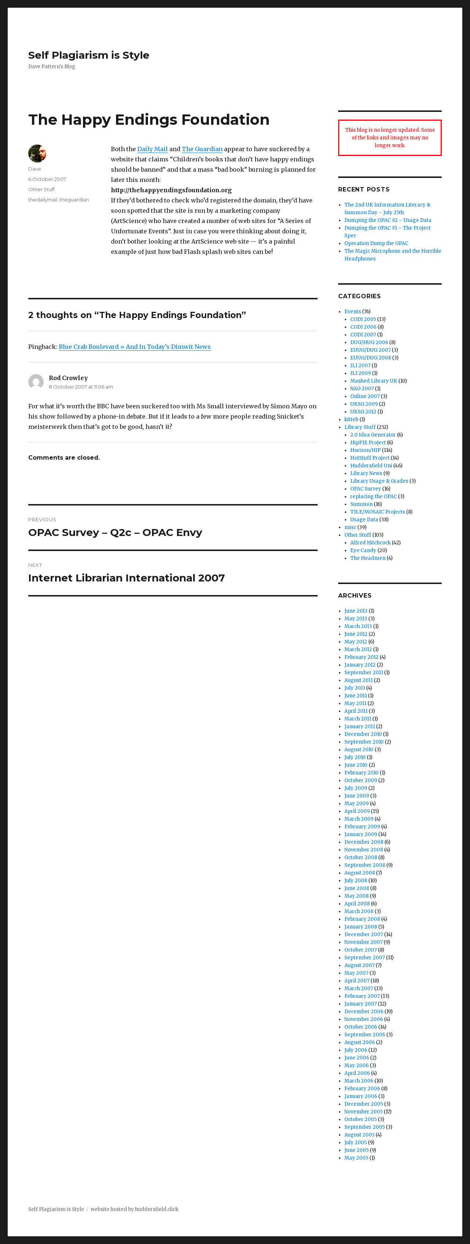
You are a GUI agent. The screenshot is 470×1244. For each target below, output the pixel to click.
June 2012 (356, 634)
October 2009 (360, 780)
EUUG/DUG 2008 (370, 358)
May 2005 (356, 1158)
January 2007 (360, 1004)
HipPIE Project (368, 442)
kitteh (351, 419)
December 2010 (363, 734)
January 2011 (359, 726)
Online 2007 (365, 396)
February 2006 (362, 1089)
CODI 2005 (363, 319)
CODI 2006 (363, 327)
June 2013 (356, 611)
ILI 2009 (360, 373)
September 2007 (364, 958)
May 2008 (356, 896)
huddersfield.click (156, 1209)
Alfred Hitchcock (370, 543)
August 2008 (359, 873)
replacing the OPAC (373, 496)
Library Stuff (360, 427)
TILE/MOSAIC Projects (377, 512)
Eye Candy (363, 550)
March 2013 (358, 626)
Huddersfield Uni (371, 466)
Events (352, 312)
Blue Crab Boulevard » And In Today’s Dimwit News (135, 346)
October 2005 (360, 1119)
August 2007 (359, 965)
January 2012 (360, 665)
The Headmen (368, 558)
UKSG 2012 (363, 412)
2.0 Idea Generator (373, 435)
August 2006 (359, 1042)
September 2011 (363, 673)
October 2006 (360, 1027)
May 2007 (356, 973)
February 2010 (361, 773)
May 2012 (355, 642)
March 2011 (357, 719)
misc (350, 527)
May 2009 (356, 803)
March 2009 (358, 819)
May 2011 (355, 703)
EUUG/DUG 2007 (370, 350)
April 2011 (356, 711)
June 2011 (355, 696)
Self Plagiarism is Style (88, 55)
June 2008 (356, 888)
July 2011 (354, 688)
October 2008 (360, 857)
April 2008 (357, 904)
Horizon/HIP (365, 450)
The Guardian (202, 149)
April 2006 (357, 1073)
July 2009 (355, 788)
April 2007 (356, 981)
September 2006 (364, 1035)
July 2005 (355, 1142)
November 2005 (363, 1112)
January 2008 (360, 927)
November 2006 (363, 1019)
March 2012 (358, 649)
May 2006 (356, 1065)
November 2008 (363, 850)
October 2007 (360, 950)
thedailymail (42, 200)
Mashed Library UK (373, 381)
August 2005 (359, 1135)
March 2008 (358, 911)
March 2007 (358, 988)
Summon (361, 504)
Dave (34, 169)
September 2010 (364, 742)
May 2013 (355, 619)
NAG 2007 (362, 389)
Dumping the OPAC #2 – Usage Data (387, 220)
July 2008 (355, 881)
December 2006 (363, 1011)
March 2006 (358, 1081)
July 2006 (355, 1050)
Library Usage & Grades (379, 481)
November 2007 (363, 942)
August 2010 (358, 750)
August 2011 (358, 680)
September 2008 (364, 865)
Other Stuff (41, 189)
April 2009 (357, 811)
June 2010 (356, 765)
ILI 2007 (360, 365)
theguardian (74, 200)
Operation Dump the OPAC (376, 243)
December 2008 (363, 842)
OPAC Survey (365, 489)
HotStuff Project (370, 458)
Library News (366, 473)
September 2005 (364, 1127)
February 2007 (362, 996)
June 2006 (356, 1058)
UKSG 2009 (364, 404)
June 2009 (356, 796)
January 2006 (360, 1096)
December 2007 (363, 934)
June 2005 (356, 1150)
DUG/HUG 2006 (369, 342)
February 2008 (362, 919)
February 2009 (362, 827)
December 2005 (363, 1104)
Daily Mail (152, 149)
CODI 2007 (363, 335)
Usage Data (364, 520)
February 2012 (361, 657)
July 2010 (355, 757)
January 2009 (360, 834)
